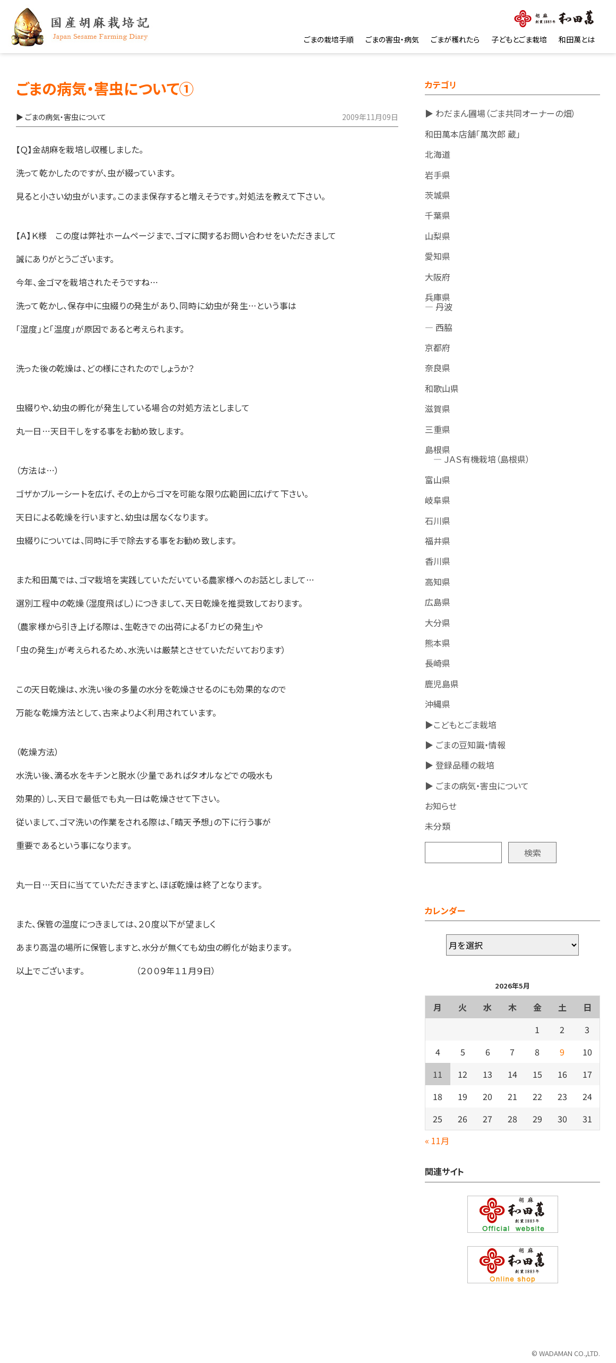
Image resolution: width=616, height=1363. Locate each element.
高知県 (437, 581)
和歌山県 (442, 388)
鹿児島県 (442, 683)
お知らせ (441, 805)
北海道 (437, 154)
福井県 (437, 540)
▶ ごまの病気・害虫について (477, 785)
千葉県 (437, 215)
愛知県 (437, 256)
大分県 (437, 622)
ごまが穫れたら (455, 39)
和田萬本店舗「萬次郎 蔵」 (472, 133)
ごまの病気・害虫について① (105, 88)
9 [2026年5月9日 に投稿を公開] (562, 1051)
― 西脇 (438, 327)
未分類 (437, 826)
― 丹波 (438, 306)
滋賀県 (437, 408)
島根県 (437, 449)
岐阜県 (437, 499)
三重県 (437, 429)
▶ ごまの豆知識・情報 (465, 744)
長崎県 (437, 663)
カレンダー (445, 910)
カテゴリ (441, 84)
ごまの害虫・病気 (392, 39)
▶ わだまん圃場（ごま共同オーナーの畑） (500, 113)
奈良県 (437, 367)
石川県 (437, 520)
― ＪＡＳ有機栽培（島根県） (477, 459)
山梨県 (437, 235)
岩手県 (437, 174)
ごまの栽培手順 (329, 39)
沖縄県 (437, 703)
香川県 (437, 561)
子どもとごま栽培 (519, 39)
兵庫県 (437, 297)
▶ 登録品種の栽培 (459, 765)
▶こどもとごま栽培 (461, 724)
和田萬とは (577, 39)
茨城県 (437, 195)
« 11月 (437, 1140)
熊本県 (437, 642)
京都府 (437, 347)
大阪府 (437, 276)
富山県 (437, 479)
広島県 (437, 601)
